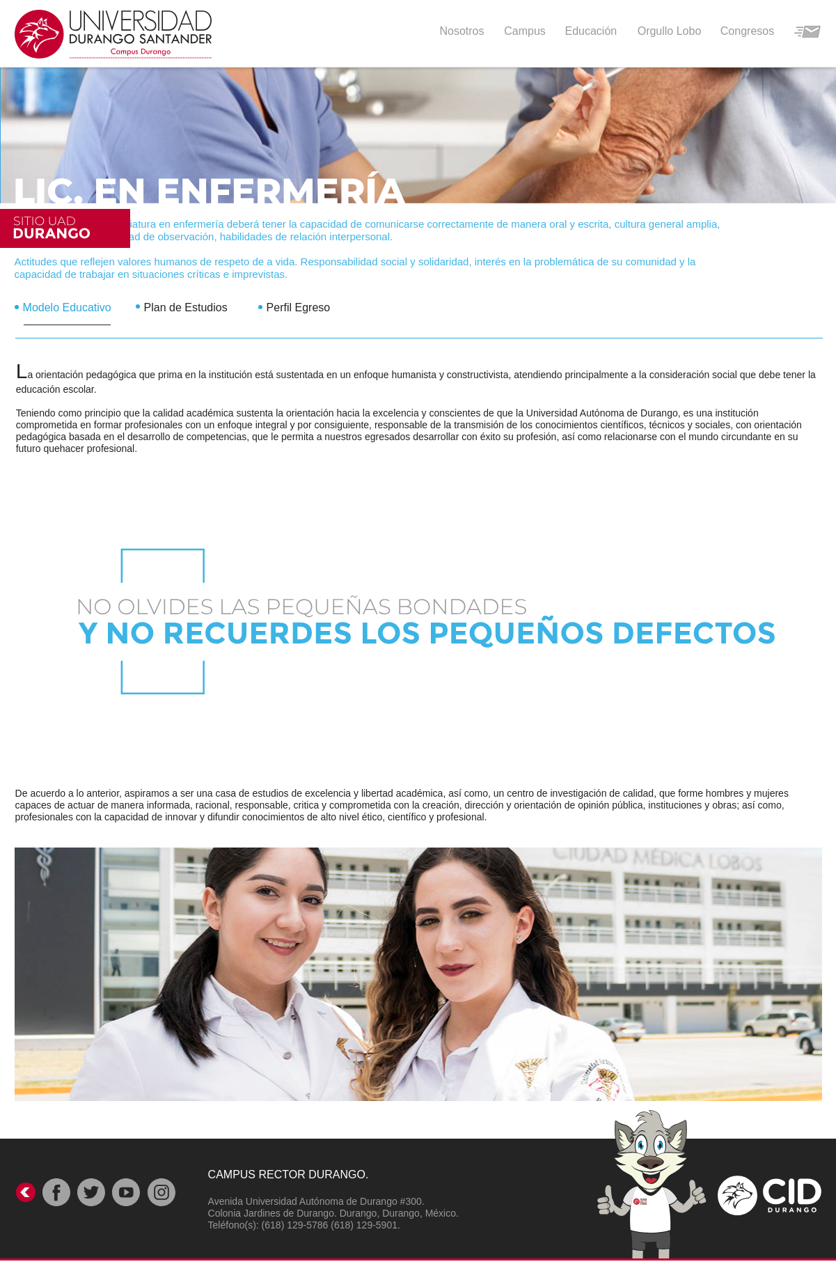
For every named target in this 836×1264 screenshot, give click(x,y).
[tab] (75, 303)
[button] (585, 30)
